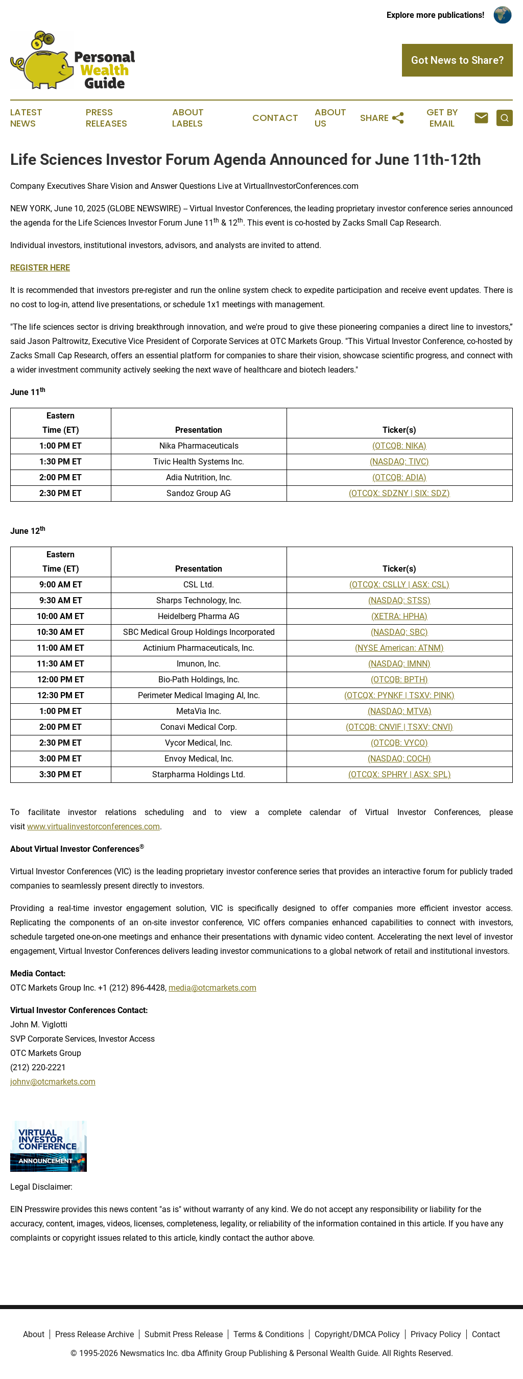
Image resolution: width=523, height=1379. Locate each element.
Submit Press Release (184, 1334)
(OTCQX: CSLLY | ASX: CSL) (399, 584)
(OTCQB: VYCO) (399, 743)
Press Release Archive (94, 1334)
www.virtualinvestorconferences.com (93, 826)
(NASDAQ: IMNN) (399, 664)
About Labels (188, 118)
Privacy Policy (436, 1334)
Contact (275, 118)
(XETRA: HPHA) (399, 616)
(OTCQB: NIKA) (399, 446)
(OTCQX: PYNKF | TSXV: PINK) (399, 695)
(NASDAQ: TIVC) (399, 461)
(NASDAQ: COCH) (399, 759)
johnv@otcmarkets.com (53, 1082)
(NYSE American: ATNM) (399, 648)
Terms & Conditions (268, 1334)
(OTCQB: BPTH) (399, 679)
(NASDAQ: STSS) (399, 600)
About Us (330, 118)
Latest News (26, 118)
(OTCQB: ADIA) (399, 477)
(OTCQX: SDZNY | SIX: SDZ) (399, 493)
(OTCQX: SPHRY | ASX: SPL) (399, 774)
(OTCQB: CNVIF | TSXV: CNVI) (399, 727)
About (33, 1334)
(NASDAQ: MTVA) (400, 711)
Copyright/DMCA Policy (357, 1334)
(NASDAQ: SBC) (399, 632)
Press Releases (106, 118)
